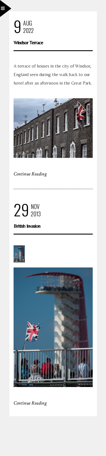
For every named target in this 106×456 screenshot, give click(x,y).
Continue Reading (30, 174)
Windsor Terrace (28, 42)
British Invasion (27, 226)
